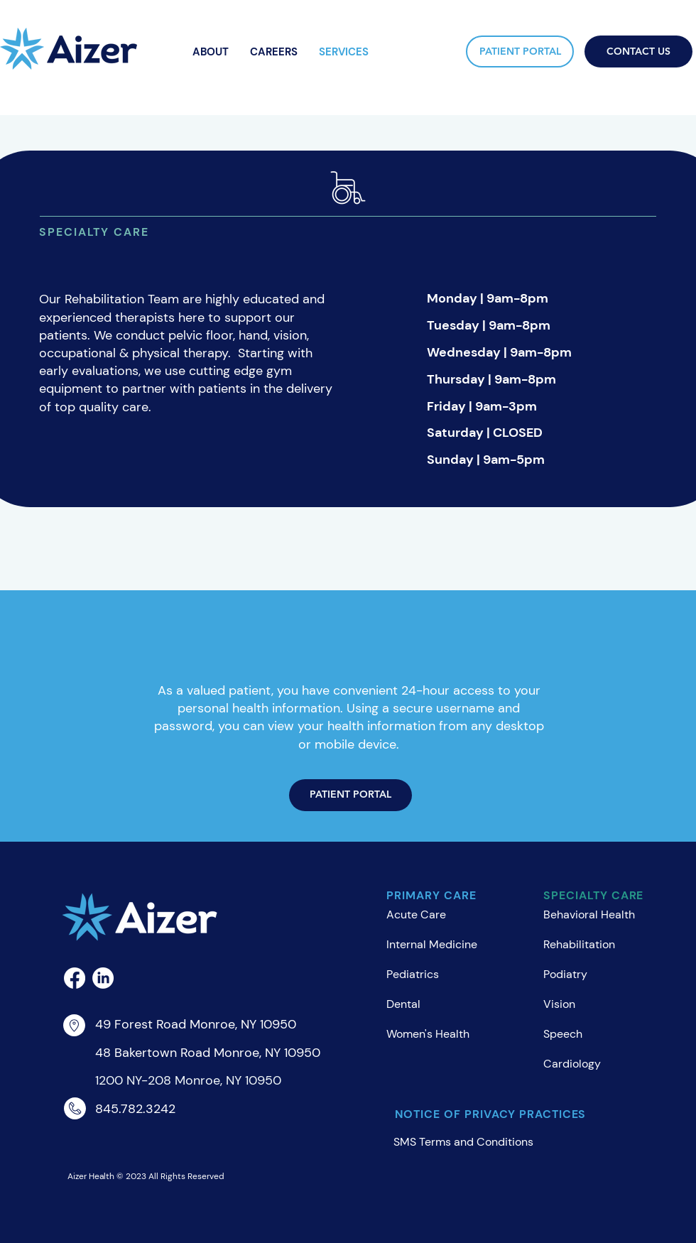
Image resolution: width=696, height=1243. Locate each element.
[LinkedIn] (103, 978)
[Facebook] (74, 978)
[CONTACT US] (638, 51)
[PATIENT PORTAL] (520, 51)
